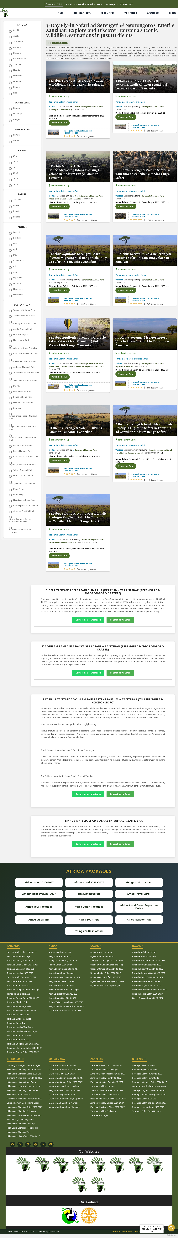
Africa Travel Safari (139, 894)
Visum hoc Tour (59, 122)
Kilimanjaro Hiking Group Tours (21, 1082)
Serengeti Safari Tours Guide (145, 1078)
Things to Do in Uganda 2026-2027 (106, 960)
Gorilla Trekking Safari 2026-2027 (147, 998)
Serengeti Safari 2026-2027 (145, 1065)
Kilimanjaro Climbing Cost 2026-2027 (24, 1090)
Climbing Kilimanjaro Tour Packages (23, 1065)
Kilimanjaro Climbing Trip (18, 1132)
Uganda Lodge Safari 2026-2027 (105, 973)
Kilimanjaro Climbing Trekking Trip (23, 1128)
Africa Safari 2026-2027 (89, 882)
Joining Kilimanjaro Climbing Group (23, 1103)
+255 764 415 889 (71, 133)
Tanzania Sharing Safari (18, 1002)
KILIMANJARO (82, 13)
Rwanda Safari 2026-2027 (144, 952)
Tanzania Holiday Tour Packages (22, 1031)
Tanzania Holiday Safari (18, 1014)
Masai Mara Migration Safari (62, 1094)
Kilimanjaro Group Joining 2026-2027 (24, 1086)
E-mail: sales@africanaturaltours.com (84, 4)
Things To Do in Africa (89, 931)
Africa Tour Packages (38, 906)
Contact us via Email (120, 619)
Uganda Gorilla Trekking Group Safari (107, 981)
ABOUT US (153, 13)
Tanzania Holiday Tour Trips (20, 1027)
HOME (59, 13)
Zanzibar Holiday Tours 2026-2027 (106, 1065)
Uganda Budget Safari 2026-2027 (106, 977)
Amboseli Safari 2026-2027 (61, 985)
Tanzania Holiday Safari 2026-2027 (23, 1010)
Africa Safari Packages (89, 906)
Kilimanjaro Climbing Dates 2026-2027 (25, 1107)
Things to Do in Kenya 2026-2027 (64, 960)
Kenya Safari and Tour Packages (64, 989)
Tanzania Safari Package (18, 956)
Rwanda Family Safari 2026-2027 (147, 977)
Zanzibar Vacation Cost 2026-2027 (106, 1094)
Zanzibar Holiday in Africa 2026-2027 (107, 1107)
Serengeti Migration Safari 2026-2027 (149, 1082)
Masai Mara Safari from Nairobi (63, 1103)
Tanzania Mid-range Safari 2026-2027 (24, 1048)
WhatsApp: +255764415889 (119, 4)
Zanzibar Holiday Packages (103, 1111)
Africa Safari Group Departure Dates (139, 906)
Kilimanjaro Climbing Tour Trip (21, 1123)
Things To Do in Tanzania (18, 994)
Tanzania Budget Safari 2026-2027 (23, 1044)
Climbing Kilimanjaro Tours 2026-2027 (24, 1078)
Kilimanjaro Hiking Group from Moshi (24, 1115)
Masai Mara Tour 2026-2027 (62, 1074)
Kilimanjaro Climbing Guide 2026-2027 (25, 1074)
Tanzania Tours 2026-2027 (19, 985)
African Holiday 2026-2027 (39, 894)
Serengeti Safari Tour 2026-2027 (147, 1074)
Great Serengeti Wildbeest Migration (149, 1086)
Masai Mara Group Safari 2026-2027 (65, 1082)
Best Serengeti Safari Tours (144, 1069)
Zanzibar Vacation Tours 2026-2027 (106, 1082)
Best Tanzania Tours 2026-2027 (21, 977)
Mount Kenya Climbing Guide (20, 1119)
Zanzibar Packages (99, 1115)
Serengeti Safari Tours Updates (146, 1111)
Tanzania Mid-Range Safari (19, 1006)
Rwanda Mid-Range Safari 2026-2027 (149, 989)
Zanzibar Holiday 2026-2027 (103, 1086)
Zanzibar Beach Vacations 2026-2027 (107, 1074)
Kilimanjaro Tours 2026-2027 (20, 1094)
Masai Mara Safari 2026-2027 (62, 1065)
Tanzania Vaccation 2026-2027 (21, 969)
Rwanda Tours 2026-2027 (144, 956)
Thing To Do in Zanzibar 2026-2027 (106, 1090)
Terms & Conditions (122, 1231)
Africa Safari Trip (39, 919)
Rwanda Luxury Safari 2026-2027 (147, 969)
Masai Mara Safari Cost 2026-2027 (65, 1010)
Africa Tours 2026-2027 (39, 882)
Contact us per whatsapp (88, 619)
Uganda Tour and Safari (101, 952)
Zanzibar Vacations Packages (104, 1069)
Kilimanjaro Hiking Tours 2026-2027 (23, 1136)
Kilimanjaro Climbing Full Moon (21, 1111)
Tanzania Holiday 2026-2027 (20, 973)
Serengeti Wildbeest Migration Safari (149, 1094)
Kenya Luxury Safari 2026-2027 (63, 969)
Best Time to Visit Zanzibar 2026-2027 (108, 1099)
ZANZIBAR (130, 13)
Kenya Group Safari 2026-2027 (63, 981)
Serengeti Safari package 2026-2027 (149, 1103)
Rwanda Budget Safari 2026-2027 (148, 985)
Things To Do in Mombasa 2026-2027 (66, 1002)
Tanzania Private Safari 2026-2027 (23, 998)
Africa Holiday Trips (139, 919)
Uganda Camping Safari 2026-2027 (106, 969)
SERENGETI (107, 13)
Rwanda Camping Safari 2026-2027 (148, 973)
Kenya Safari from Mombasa (62, 973)
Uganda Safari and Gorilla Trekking (106, 965)
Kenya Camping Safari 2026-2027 (64, 977)
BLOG (172, 13)
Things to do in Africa (139, 882)
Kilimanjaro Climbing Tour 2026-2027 (24, 1069)
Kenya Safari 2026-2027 (60, 952)
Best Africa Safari (89, 894)
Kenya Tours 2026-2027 (60, 956)
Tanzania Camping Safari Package (23, 989)
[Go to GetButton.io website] (171, 1235)
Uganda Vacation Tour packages (105, 985)
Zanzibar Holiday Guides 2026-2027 (107, 1103)
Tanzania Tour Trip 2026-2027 (20, 1035)
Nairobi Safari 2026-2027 (60, 965)
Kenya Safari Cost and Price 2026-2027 (67, 1006)
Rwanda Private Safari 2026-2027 (147, 981)
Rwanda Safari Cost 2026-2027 (146, 965)
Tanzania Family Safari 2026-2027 (23, 960)
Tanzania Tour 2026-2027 (18, 1039)
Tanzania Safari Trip (16, 1023)
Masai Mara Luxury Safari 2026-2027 (66, 1078)
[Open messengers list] (171, 1227)
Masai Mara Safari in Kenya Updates (66, 1099)
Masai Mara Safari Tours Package (64, 1086)
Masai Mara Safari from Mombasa (64, 1107)
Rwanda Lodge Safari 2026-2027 (147, 994)
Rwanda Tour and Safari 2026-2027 (148, 960)
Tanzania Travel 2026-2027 (19, 981)
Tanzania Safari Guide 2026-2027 (22, 965)
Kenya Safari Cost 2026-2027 (62, 998)
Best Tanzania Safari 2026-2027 (22, 952)
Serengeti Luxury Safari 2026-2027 (148, 1107)
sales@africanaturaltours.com (78, 131)
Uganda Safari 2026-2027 (102, 956)
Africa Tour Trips (89, 919)
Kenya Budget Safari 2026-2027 (63, 994)
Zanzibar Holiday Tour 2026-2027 (105, 1078)
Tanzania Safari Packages (19, 1019)
